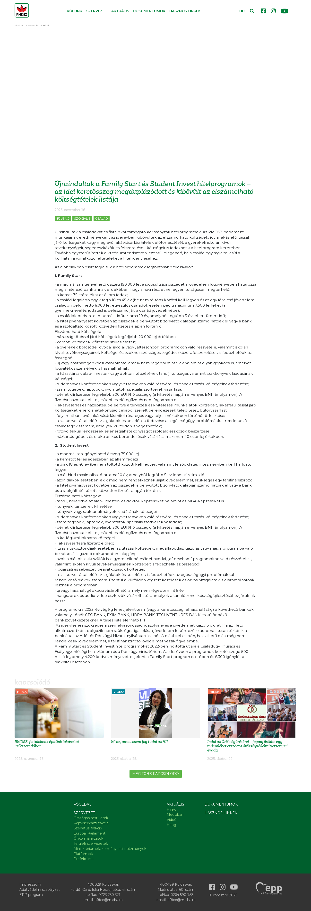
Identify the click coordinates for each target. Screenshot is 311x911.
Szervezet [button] (96, 11)
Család (101, 218)
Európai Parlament (89, 833)
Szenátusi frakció (88, 828)
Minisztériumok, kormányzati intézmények (110, 848)
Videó (171, 819)
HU (242, 11)
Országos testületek (91, 818)
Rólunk (74, 11)
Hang (171, 825)
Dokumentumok (149, 11)
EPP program (31, 894)
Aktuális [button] (120, 11)
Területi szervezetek (91, 843)
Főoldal (19, 25)
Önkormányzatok (88, 838)
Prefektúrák (84, 859)
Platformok (83, 854)
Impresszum (30, 884)
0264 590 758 (182, 894)
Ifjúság (62, 218)
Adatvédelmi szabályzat (39, 889)
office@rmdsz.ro (109, 900)
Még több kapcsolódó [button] (155, 773)
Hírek (46, 25)
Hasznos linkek (185, 11)
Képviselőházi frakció (91, 823)
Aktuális (33, 25)
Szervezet (84, 813)
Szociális (82, 218)
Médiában (175, 814)
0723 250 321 (109, 894)
